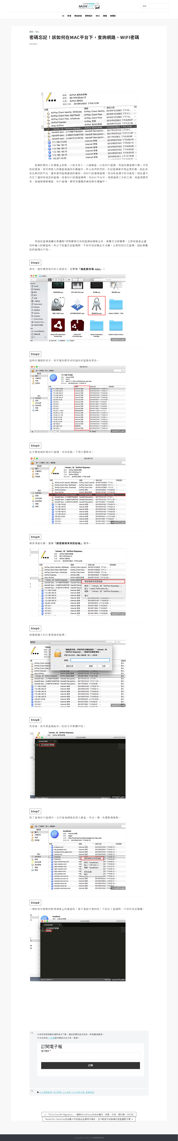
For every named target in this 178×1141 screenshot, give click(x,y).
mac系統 (66, 1092)
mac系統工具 (78, 1092)
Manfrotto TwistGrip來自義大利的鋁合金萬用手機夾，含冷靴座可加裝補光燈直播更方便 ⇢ (89, 1119)
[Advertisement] (88, 67)
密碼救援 (90, 1092)
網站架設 (78, 15)
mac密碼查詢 (45, 1092)
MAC (98, 15)
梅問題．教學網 (89, 6)
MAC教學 (57, 1092)
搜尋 (144, 6)
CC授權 (51, 1037)
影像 (69, 15)
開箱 (105, 15)
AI (63, 15)
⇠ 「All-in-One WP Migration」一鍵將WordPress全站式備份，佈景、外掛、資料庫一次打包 (89, 1114)
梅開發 (113, 15)
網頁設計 (88, 15)
